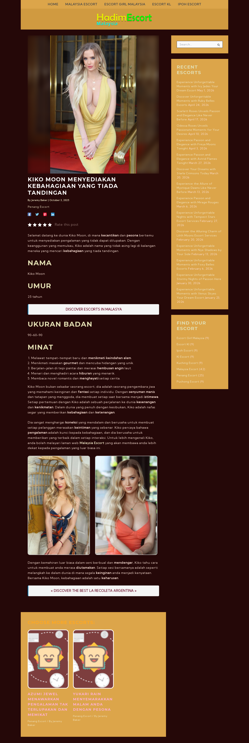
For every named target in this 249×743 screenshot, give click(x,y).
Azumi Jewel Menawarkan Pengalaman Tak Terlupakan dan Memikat (48, 704)
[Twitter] (37, 214)
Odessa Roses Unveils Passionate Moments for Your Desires (198, 130)
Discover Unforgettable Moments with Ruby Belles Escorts (196, 101)
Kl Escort (183, 356)
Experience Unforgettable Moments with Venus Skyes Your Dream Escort (196, 293)
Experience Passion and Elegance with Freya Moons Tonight (196, 144)
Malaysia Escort (92, 443)
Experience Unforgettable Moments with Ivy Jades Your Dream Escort (197, 86)
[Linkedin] (52, 214)
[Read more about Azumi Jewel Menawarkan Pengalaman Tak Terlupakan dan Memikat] (48, 658)
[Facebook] (29, 214)
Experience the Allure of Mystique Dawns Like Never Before (196, 188)
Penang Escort (38, 206)
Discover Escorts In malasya (94, 309)
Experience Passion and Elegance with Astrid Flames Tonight (197, 159)
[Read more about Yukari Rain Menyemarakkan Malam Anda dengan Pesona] (93, 658)
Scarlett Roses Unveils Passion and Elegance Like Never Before (198, 115)
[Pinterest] (45, 214)
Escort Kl (183, 344)
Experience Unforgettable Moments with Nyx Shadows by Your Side (199, 250)
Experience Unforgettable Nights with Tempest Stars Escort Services (196, 217)
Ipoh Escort (185, 350)
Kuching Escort (187, 363)
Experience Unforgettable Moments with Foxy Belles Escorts (196, 264)
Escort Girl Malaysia (190, 338)
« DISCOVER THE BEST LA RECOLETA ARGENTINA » (94, 590)
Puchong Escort (188, 381)
